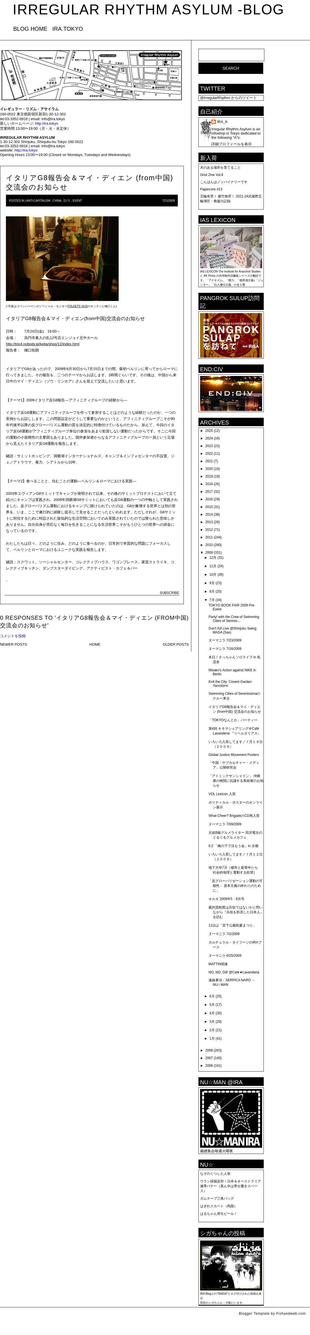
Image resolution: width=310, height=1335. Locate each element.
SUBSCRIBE (169, 593)
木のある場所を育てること (220, 168)
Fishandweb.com (291, 1314)
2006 (209, 1066)
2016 (209, 499)
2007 (209, 1058)
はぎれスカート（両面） (218, 1206)
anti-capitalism (38, 200)
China (57, 200)
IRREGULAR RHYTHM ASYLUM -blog (148, 9)
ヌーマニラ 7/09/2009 (225, 824)
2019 (209, 476)
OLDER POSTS (176, 644)
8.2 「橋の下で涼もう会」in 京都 (233, 846)
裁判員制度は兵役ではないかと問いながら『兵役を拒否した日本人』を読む (236, 912)
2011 (209, 537)
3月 (212, 1022)
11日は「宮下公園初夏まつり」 (232, 925)
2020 (209, 469)
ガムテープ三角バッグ (217, 1198)
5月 (212, 1005)
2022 (209, 454)
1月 (212, 1039)
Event (77, 200)
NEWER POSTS (13, 644)
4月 (212, 1013)
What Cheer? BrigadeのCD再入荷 (234, 816)
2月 (212, 1030)
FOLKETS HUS (77, 306)
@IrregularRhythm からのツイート (228, 98)
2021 (209, 461)
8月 (212, 591)
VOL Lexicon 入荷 (222, 794)
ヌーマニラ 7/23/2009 (225, 640)
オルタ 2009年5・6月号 (226, 899)
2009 (209, 553)
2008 (209, 1050)
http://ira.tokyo (46, 123)
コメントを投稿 (13, 636)
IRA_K (222, 122)
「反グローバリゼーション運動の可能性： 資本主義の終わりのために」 (236, 885)
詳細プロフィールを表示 (231, 144)
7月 (212, 600)
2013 (209, 522)
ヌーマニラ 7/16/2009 (225, 649)
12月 (212, 558)
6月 (212, 996)
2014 (209, 514)
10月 (212, 575)
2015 (209, 507)
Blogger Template (254, 1314)
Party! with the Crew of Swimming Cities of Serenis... (234, 619)
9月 (212, 583)
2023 (209, 446)
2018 (209, 484)
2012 (209, 530)
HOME (94, 644)
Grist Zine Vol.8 (211, 175)
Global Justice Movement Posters (234, 755)
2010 (209, 545)
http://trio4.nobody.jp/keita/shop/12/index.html (42, 344)
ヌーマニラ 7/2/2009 (224, 934)
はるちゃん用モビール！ (218, 1214)
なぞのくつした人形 (215, 1174)
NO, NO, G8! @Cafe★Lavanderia (234, 972)
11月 (212, 566)
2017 (209, 492)
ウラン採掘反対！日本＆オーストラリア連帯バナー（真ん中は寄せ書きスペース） (230, 1186)
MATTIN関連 (218, 964)
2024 (209, 438)
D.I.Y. (67, 200)
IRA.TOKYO (67, 29)
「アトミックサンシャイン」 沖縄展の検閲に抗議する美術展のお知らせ (236, 781)
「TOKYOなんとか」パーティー (233, 720)
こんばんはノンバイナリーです (223, 182)
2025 (209, 431)
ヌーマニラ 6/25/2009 (225, 956)
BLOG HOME (30, 29)
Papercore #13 (211, 189)
